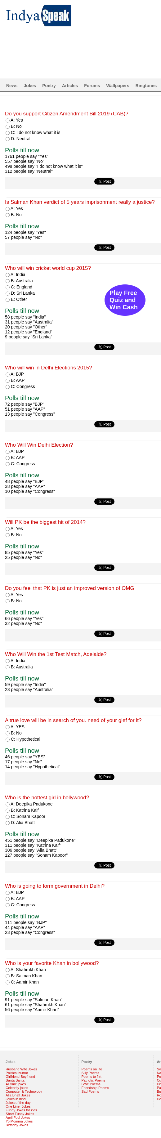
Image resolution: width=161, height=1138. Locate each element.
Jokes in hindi (16, 1099)
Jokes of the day (18, 1103)
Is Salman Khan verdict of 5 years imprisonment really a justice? (80, 202)
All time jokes (16, 1084)
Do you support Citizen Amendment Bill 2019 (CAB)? (66, 114)
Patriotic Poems (93, 1080)
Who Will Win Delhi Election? (39, 445)
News (12, 85)
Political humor (17, 1073)
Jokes (30, 85)
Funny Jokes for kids (21, 1110)
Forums (92, 85)
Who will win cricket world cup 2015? (48, 268)
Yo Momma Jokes (19, 1121)
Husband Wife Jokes (21, 1069)
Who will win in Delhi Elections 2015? (48, 368)
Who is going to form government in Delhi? (55, 886)
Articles (70, 85)
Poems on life (92, 1069)
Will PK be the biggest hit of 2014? (45, 522)
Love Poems (91, 1084)
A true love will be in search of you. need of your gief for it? (73, 720)
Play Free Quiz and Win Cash (124, 299)
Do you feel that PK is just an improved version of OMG (69, 588)
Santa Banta (15, 1080)
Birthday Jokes (17, 1125)
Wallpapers (117, 85)
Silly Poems (90, 1073)
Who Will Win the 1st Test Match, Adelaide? (56, 654)
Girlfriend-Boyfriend (20, 1076)
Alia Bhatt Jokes (18, 1095)
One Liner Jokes (18, 1106)
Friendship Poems (95, 1088)
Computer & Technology (24, 1091)
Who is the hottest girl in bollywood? (47, 798)
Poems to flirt (91, 1076)
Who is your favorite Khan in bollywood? (52, 963)
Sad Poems (90, 1091)
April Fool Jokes (18, 1117)
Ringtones (146, 85)
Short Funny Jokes (20, 1114)
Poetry (49, 85)
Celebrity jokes (17, 1088)
